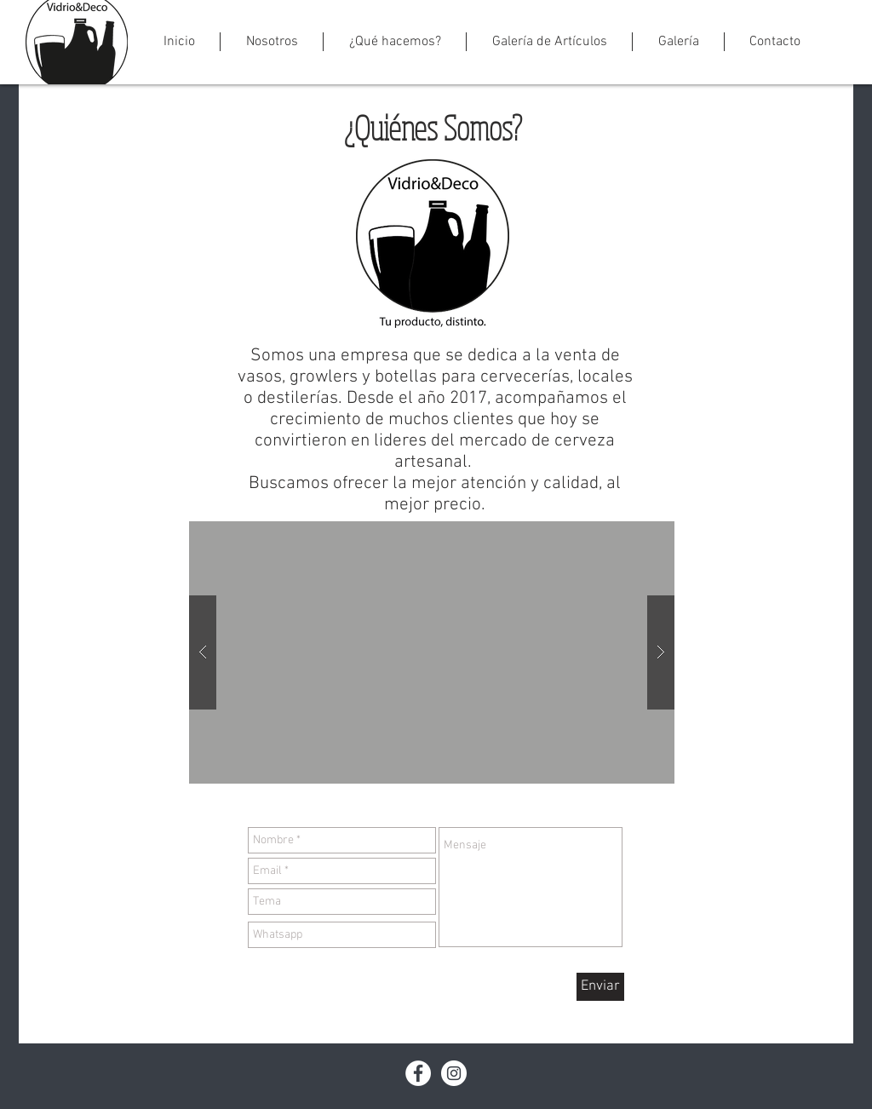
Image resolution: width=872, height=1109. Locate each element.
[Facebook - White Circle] (418, 1073)
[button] (272, 41)
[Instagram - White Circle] (454, 1073)
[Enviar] (600, 987)
